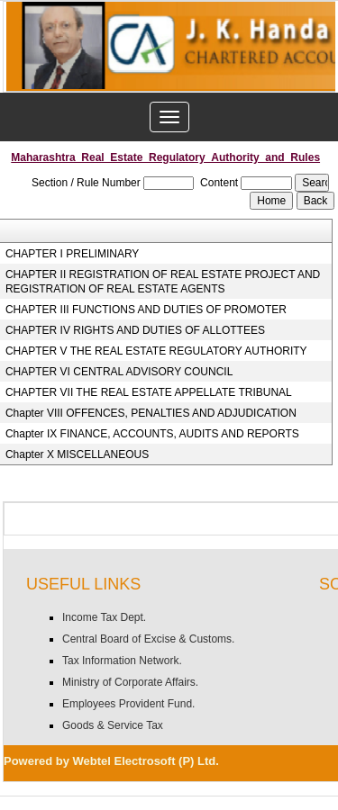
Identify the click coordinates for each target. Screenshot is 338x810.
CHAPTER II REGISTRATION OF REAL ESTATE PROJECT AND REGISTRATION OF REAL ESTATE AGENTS (162, 281)
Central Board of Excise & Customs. (148, 639)
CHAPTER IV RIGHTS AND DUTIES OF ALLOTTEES (135, 330)
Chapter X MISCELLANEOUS (77, 454)
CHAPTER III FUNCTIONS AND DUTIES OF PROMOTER (146, 309)
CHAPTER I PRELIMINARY (72, 254)
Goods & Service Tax (112, 725)
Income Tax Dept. (104, 617)
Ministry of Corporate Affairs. (130, 682)
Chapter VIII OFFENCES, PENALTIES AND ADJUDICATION (151, 413)
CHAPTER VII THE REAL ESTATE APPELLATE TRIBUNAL (148, 392)
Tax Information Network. (122, 660)
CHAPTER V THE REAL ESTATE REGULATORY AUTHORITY (156, 351)
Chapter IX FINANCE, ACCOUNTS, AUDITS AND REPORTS (152, 434)
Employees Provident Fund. (128, 704)
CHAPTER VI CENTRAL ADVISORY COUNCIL (119, 371)
